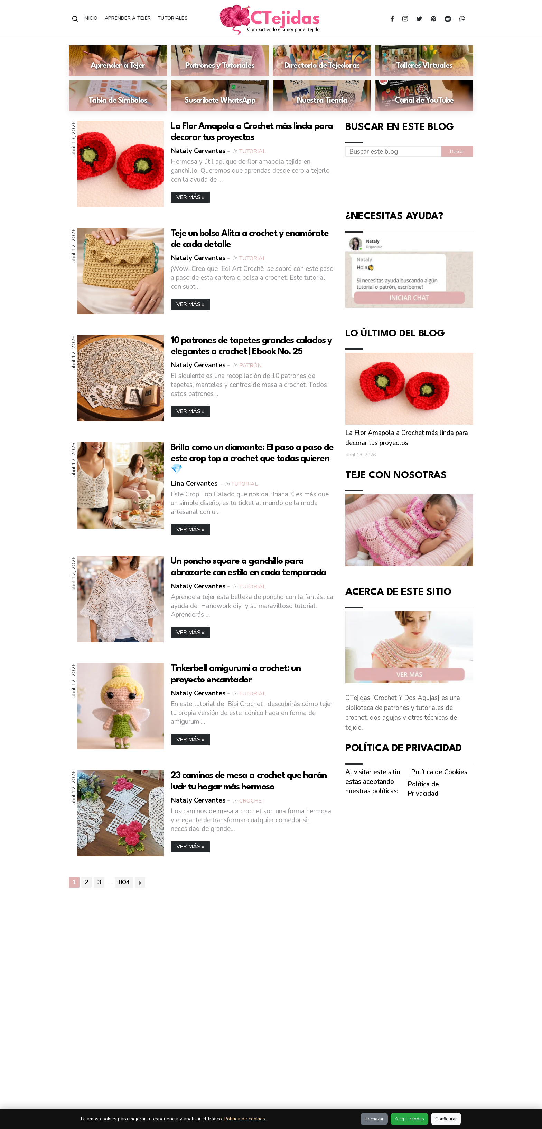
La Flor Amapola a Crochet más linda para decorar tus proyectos (252, 132)
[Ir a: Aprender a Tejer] (118, 60)
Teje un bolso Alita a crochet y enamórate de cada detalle (250, 239)
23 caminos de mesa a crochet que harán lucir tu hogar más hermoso (249, 781)
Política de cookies (244, 1119)
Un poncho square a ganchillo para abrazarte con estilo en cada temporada (248, 567)
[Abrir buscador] (75, 19)
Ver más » (190, 197)
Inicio (91, 18)
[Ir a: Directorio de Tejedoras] (322, 60)
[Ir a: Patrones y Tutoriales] (220, 60)
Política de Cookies (439, 772)
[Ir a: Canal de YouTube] (424, 95)
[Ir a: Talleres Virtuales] (424, 60)
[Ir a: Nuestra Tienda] (322, 95)
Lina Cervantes (194, 483)
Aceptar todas (409, 1119)
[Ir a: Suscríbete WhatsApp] (220, 95)
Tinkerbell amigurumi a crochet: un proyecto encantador (235, 674)
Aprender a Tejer (128, 18)
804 (124, 882)
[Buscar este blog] (393, 151)
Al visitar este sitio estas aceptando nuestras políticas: (372, 782)
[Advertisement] (409, 182)
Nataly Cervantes (198, 151)
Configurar (446, 1119)
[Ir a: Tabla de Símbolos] (118, 95)
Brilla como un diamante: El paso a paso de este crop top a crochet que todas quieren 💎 (252, 458)
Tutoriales (173, 18)
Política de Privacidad (423, 789)
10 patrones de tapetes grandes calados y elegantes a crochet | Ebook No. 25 (251, 346)
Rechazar (374, 1119)
